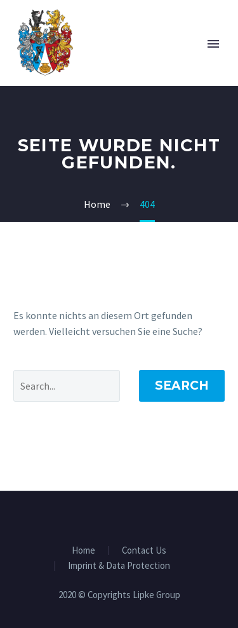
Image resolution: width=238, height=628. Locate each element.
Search (182, 385)
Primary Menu (213, 44)
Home (83, 551)
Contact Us (144, 551)
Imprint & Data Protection (119, 566)
